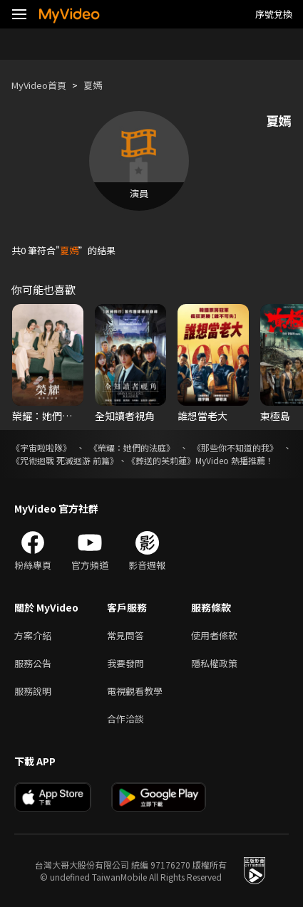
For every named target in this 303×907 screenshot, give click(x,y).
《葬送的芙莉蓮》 (161, 460)
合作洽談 (125, 718)
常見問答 (125, 635)
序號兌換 (273, 14)
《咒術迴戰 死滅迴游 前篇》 (64, 460)
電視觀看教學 (135, 691)
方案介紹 (32, 635)
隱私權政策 (214, 663)
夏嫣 (92, 85)
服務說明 (32, 691)
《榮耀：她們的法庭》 (132, 447)
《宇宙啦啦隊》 (41, 447)
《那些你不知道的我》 (235, 447)
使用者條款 (214, 635)
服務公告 (32, 663)
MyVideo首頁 (38, 85)
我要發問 (125, 663)
